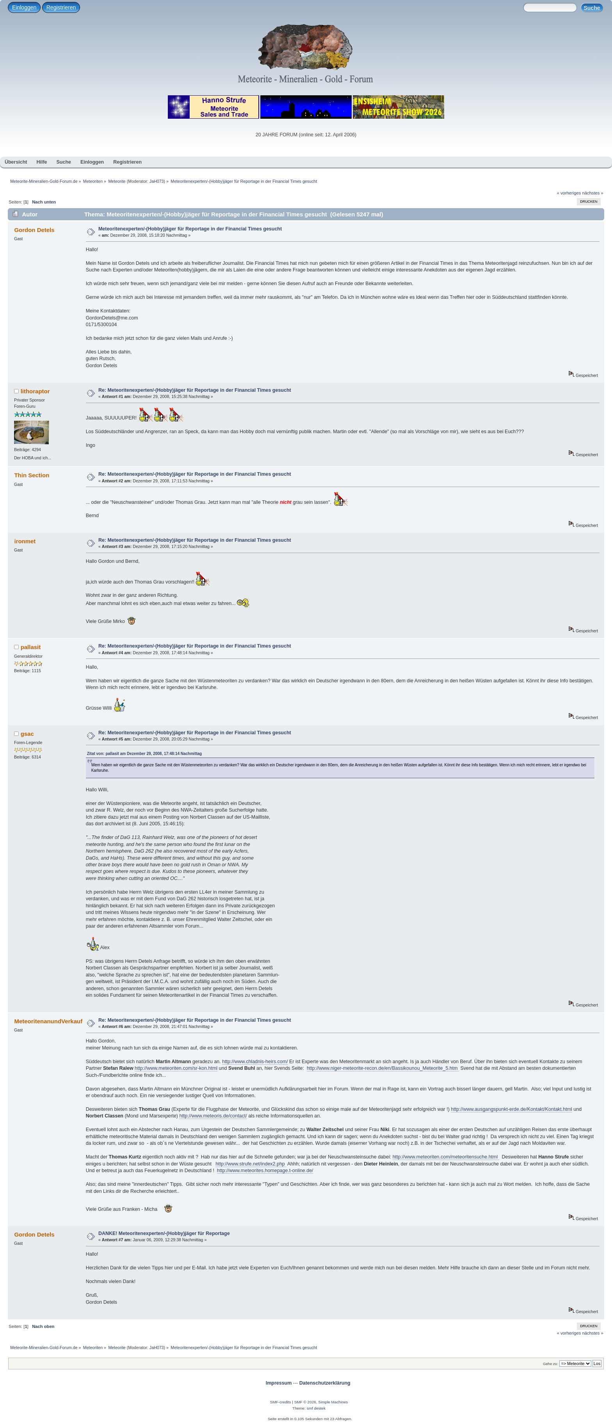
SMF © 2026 (305, 1402)
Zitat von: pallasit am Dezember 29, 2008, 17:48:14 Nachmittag (144, 753)
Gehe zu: (550, 1364)
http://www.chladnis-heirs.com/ (255, 1061)
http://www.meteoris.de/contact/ (213, 1116)
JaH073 (156, 181)
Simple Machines (333, 1402)
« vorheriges (569, 193)
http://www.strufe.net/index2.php (250, 1164)
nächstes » (592, 193)
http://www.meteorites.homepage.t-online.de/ (265, 1170)
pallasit (31, 647)
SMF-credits (280, 1402)
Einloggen (24, 7)
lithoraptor (35, 391)
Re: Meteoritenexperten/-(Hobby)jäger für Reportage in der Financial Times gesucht (194, 390)
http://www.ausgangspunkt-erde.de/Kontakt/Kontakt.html (511, 1109)
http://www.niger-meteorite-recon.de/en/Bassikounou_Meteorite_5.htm (383, 1068)
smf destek (316, 1408)
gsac (27, 733)
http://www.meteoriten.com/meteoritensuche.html (446, 1157)
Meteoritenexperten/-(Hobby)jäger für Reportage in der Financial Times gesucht (190, 229)
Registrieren (61, 7)
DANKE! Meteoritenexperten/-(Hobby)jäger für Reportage (164, 1233)
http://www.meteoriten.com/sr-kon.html (176, 1068)
